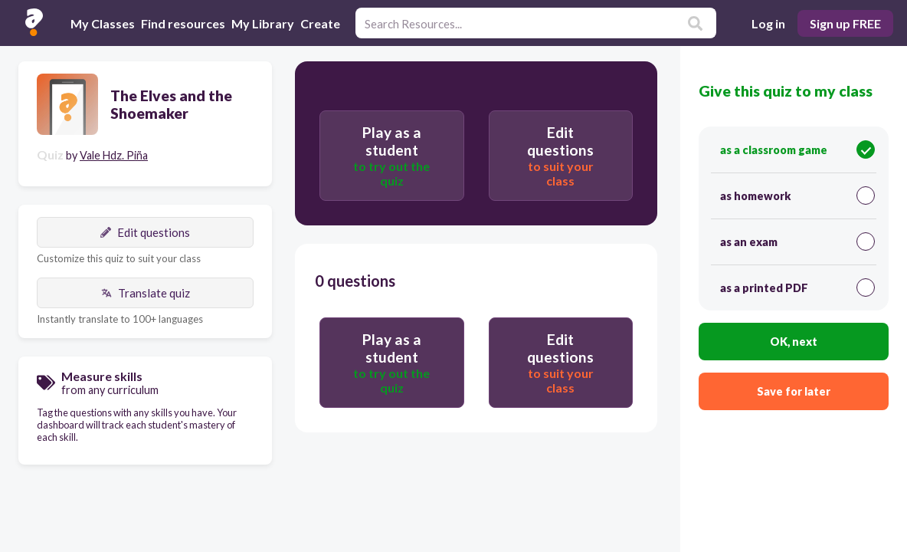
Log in (768, 23)
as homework (797, 195)
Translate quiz (145, 293)
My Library (262, 23)
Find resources (183, 23)
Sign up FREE (845, 23)
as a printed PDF (797, 287)
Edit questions (145, 232)
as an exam (797, 241)
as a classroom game (797, 149)
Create (320, 23)
